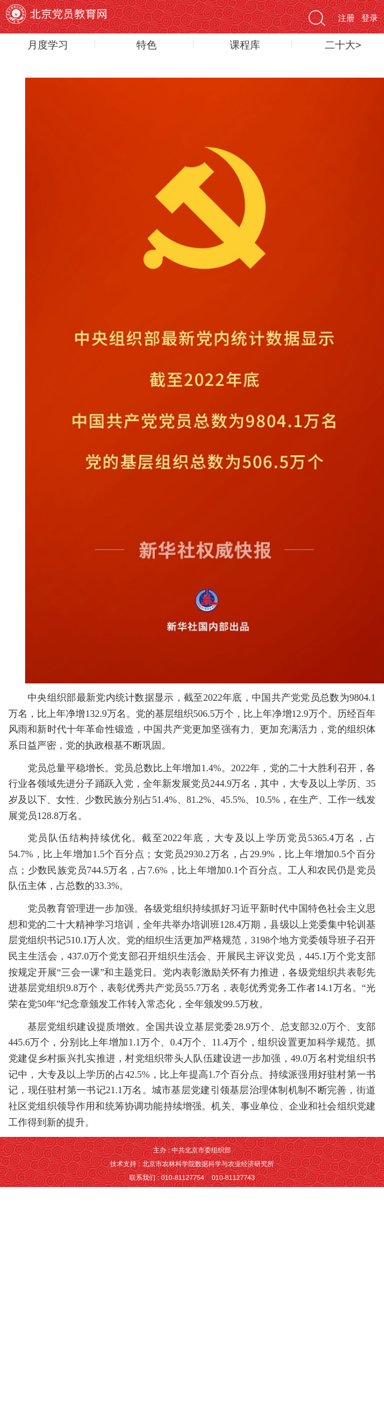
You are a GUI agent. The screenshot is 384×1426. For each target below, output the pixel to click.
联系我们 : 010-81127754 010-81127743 (192, 1177)
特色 (146, 45)
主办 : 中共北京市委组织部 (192, 1150)
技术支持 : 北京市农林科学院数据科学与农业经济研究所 (191, 1163)
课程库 (245, 45)
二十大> (343, 45)
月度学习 (48, 45)
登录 (369, 18)
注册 (346, 18)
